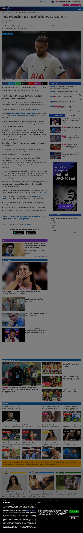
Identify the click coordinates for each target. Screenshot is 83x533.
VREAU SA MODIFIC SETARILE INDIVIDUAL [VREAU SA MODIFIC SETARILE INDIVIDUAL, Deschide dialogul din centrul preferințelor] (74, 517)
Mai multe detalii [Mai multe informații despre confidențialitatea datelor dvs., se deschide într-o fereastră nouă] (30, 510)
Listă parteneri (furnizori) (43, 515)
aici (21, 522)
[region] (41, 515)
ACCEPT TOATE (74, 511)
